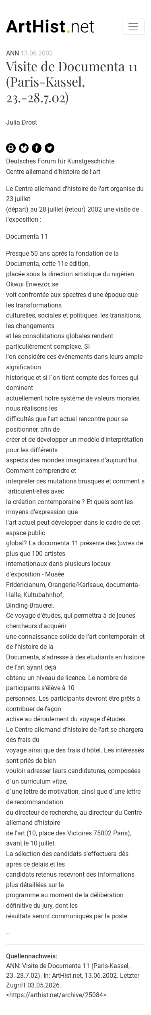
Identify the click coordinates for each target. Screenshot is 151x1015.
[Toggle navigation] (133, 27)
